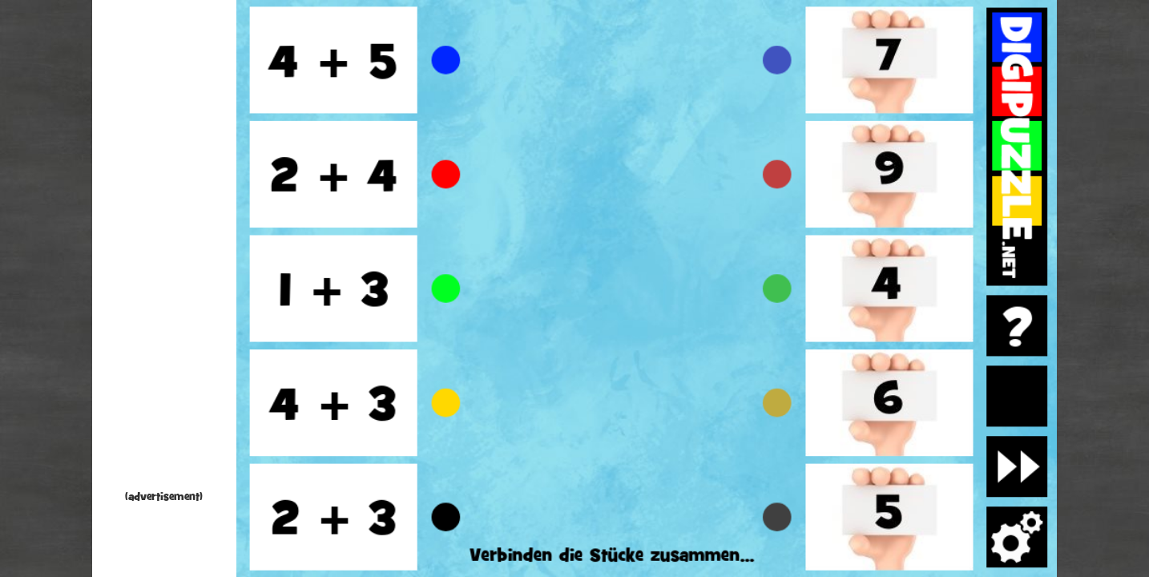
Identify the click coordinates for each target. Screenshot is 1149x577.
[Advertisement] (164, 248)
